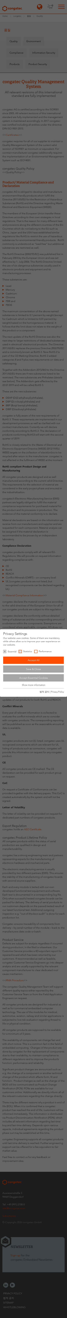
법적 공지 (44, 691)
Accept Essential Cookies (33, 677)
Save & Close (33, 668)
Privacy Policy (57, 691)
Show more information (33, 684)
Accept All (33, 660)
